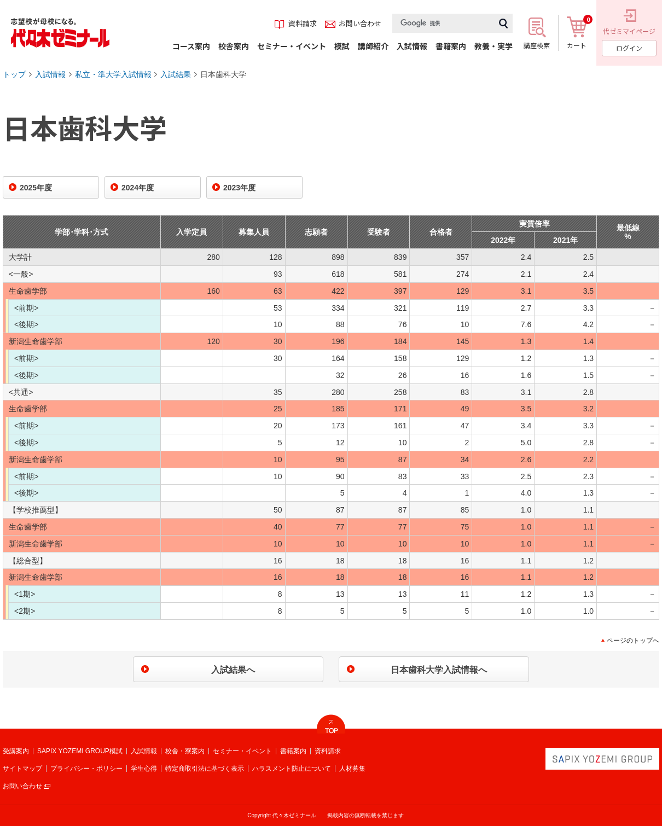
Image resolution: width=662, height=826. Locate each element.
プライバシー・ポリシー (86, 768)
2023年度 (239, 187)
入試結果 (175, 74)
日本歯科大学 (223, 74)
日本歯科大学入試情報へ (439, 669)
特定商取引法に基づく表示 (204, 768)
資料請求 (328, 751)
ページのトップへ (633, 640)
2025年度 (36, 187)
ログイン (629, 48)
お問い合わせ (22, 786)
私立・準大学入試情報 (113, 74)
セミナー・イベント (242, 751)
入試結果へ (233, 669)
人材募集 (352, 768)
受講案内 (16, 751)
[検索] (443, 23)
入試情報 (50, 74)
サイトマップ (22, 768)
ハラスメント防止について (291, 768)
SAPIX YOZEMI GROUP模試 (80, 751)
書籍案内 (293, 751)
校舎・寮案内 (185, 751)
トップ (14, 74)
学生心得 (144, 768)
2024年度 (137, 187)
